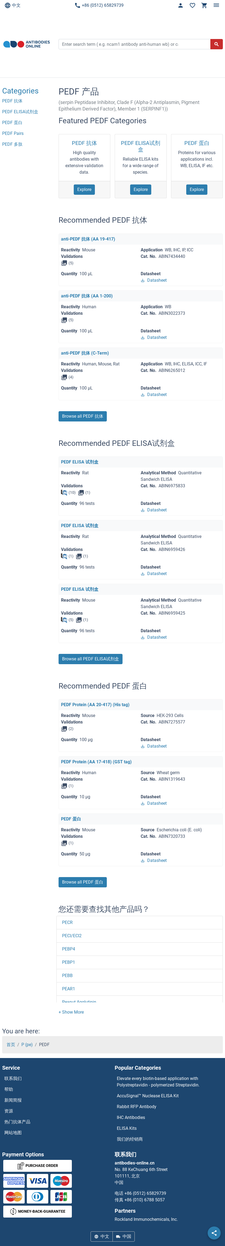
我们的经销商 (130, 1139)
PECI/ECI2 (72, 935)
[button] (71, 1012)
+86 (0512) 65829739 (99, 5)
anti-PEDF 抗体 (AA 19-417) (88, 239)
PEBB (67, 975)
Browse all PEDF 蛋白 (82, 882)
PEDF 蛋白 (197, 143)
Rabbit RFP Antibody (136, 1106)
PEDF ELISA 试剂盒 (79, 462)
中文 (12, 5)
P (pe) (27, 1044)
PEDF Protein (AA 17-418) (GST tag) (96, 761)
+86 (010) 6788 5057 (144, 1199)
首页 (11, 1044)
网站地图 (13, 1132)
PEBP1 (68, 962)
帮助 (8, 1089)
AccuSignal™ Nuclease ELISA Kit (148, 1095)
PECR (67, 922)
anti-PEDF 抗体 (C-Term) (85, 353)
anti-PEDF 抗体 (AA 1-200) (87, 295)
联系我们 (13, 1078)
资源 (8, 1111)
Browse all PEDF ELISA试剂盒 (90, 658)
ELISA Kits (127, 1128)
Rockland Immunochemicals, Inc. (146, 1219)
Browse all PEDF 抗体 (82, 416)
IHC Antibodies (131, 1117)
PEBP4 (68, 949)
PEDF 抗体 (84, 143)
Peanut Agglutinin (79, 1002)
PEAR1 (68, 988)
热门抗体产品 (17, 1121)
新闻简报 (13, 1100)
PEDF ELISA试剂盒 (140, 146)
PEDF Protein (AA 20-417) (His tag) (95, 704)
